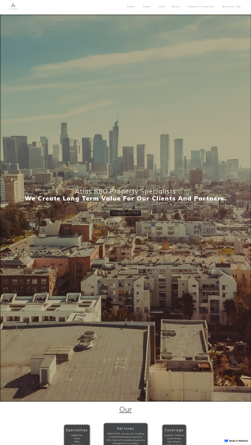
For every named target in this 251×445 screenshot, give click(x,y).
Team (147, 6)
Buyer (176, 6)
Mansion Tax (231, 6)
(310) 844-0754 (125, 213)
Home (131, 6)
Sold (161, 6)
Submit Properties (201, 6)
